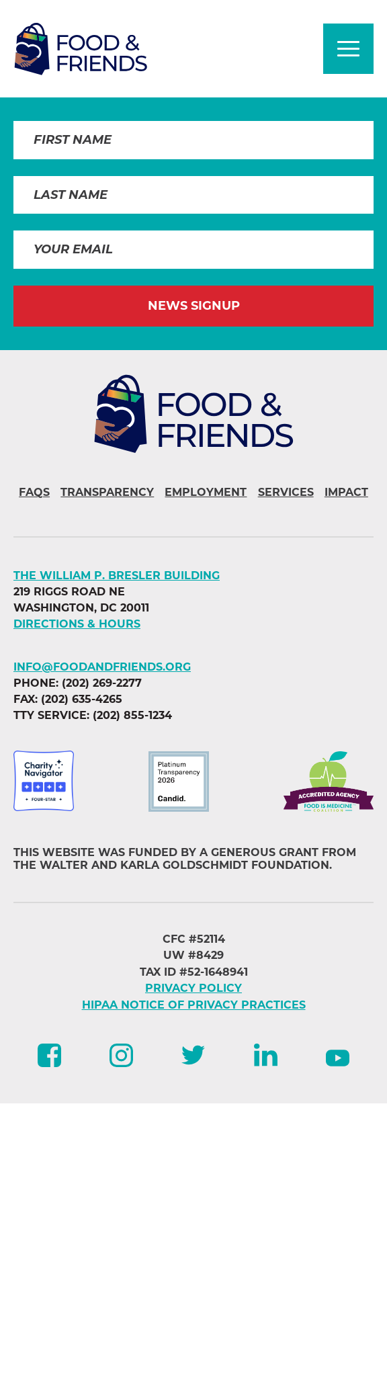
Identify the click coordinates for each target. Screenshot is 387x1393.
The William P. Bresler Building (116, 575)
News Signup (194, 305)
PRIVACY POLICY (193, 988)
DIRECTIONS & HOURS (76, 624)
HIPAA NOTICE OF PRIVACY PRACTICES (194, 1005)
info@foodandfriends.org (102, 667)
